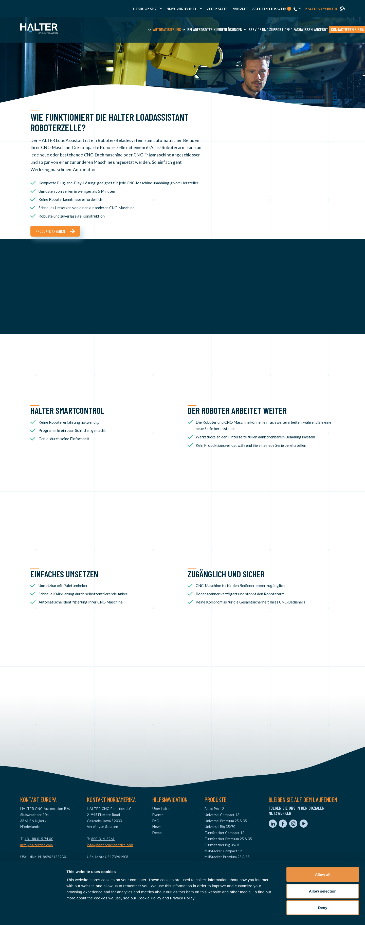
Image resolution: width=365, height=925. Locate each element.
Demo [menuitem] (249, 29)
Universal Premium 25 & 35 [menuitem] (226, 821)
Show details (266, 915)
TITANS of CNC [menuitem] (144, 8)
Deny (322, 892)
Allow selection (322, 875)
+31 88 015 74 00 (39, 839)
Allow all (323, 858)
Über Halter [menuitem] (217, 8)
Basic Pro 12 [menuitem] (214, 808)
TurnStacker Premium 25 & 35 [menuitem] (228, 839)
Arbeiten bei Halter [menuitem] (271, 8)
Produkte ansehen (50, 231)
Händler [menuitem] (240, 8)
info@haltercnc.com (36, 845)
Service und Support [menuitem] (226, 29)
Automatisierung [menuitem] (127, 29)
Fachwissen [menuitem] (263, 29)
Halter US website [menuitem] (321, 8)
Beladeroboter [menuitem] (160, 29)
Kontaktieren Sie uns (309, 29)
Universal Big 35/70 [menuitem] (220, 826)
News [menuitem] (156, 826)
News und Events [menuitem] (182, 8)
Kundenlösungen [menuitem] (188, 29)
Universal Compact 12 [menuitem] (222, 814)
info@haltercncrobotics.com (110, 845)
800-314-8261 (103, 839)
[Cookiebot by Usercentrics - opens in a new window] (33, 915)
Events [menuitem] (157, 814)
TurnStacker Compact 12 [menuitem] (224, 832)
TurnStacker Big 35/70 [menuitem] (222, 845)
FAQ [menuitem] (155, 821)
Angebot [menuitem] (281, 29)
